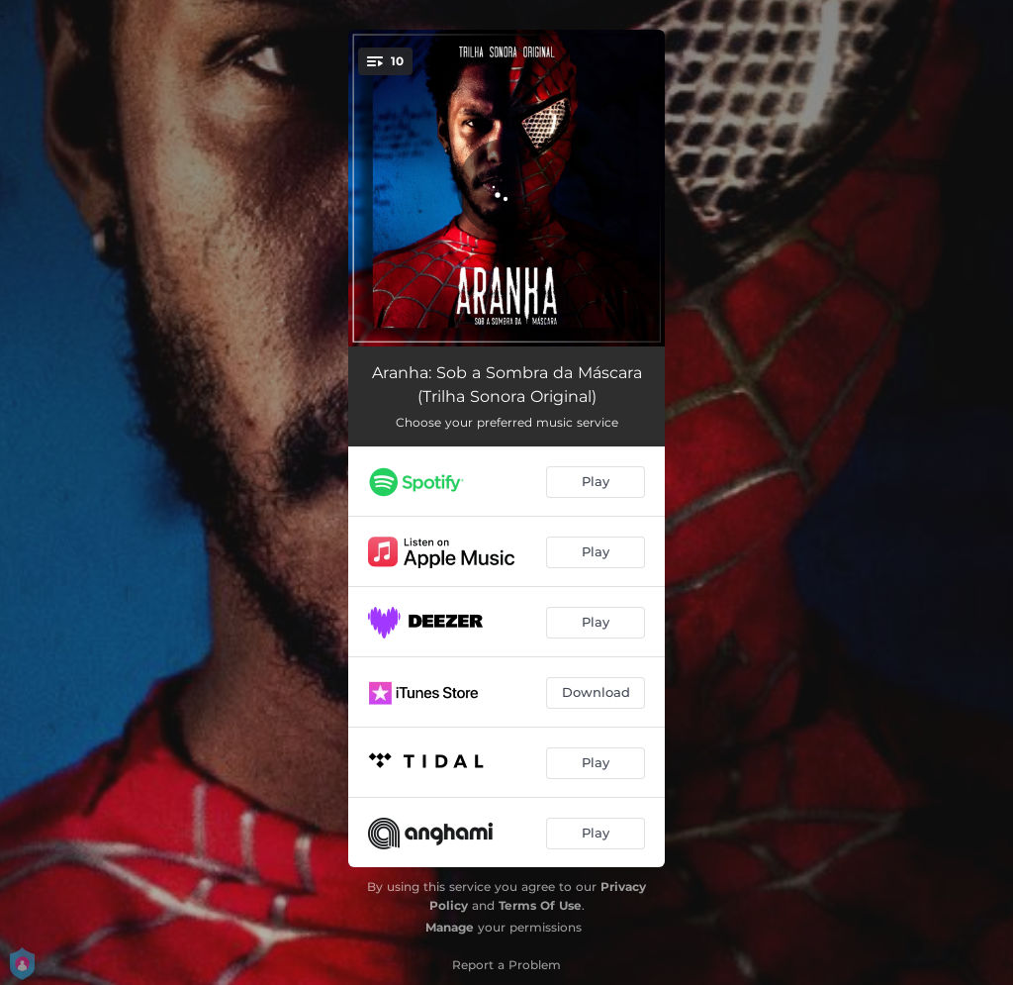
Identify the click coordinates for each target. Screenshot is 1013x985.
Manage (449, 927)
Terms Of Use (540, 905)
